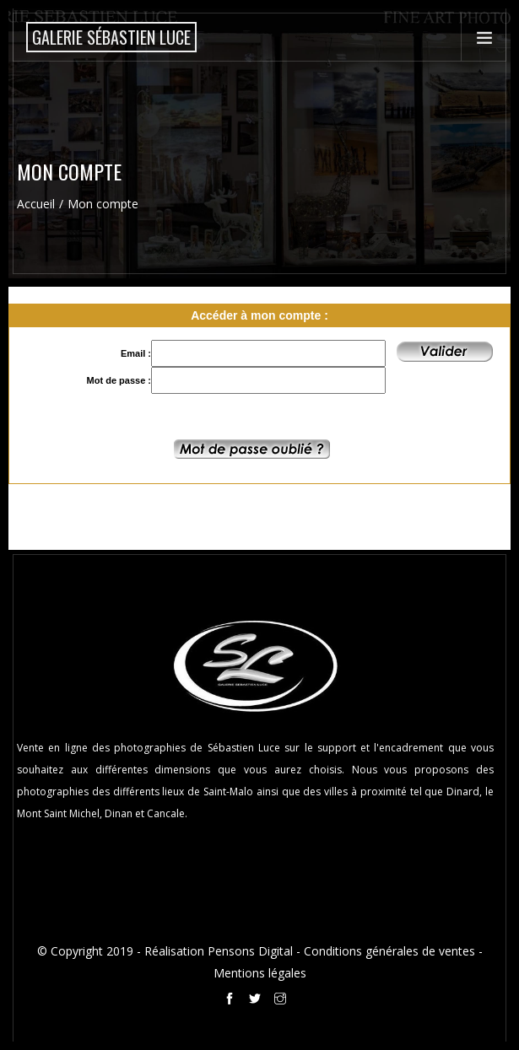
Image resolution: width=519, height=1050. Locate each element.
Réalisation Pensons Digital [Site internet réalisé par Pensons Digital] (218, 951)
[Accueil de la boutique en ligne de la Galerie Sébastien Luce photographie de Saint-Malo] (111, 37)
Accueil (36, 204)
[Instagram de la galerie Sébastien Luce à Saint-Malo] (282, 1001)
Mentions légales (260, 973)
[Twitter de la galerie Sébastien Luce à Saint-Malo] (257, 1001)
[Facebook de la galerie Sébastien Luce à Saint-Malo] (232, 1001)
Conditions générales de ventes (389, 951)
